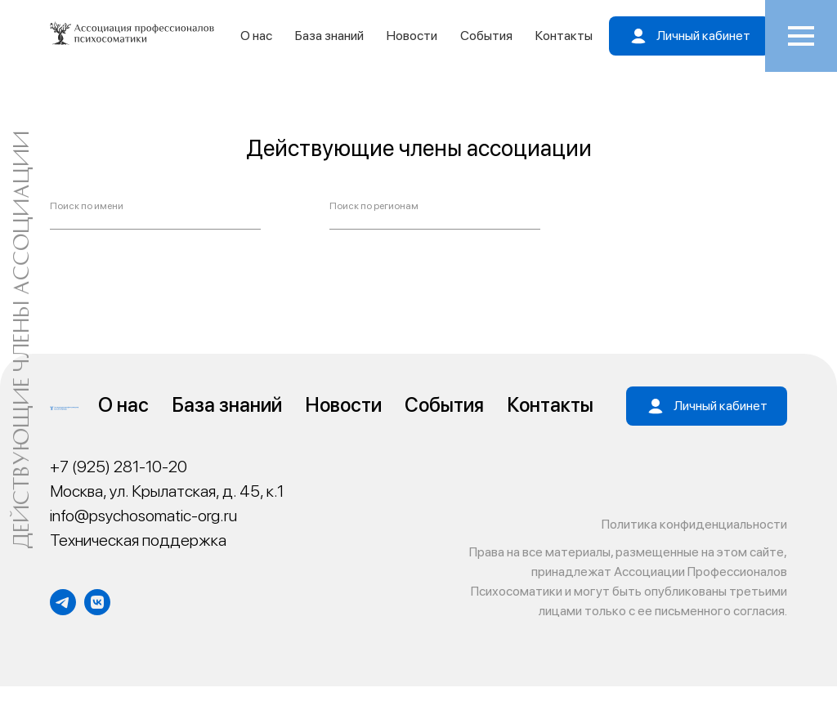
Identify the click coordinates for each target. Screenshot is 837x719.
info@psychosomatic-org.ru (143, 515)
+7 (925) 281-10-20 (118, 466)
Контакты (564, 35)
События (486, 35)
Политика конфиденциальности (694, 524)
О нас (256, 35)
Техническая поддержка (138, 540)
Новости (412, 35)
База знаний (329, 35)
